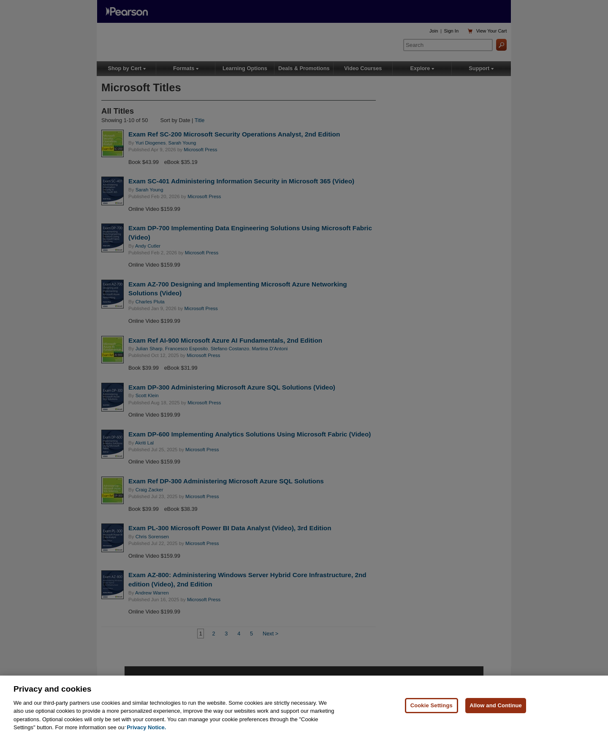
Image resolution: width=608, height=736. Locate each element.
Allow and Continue (496, 706)
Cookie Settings (431, 706)
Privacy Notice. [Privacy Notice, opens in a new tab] (146, 728)
